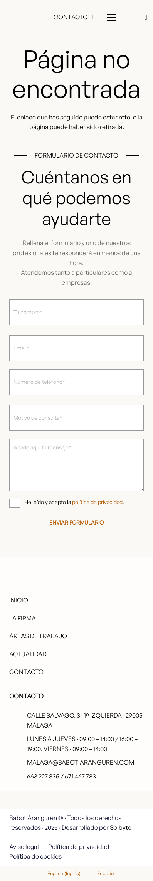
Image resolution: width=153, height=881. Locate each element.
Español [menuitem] (106, 873)
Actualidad (28, 654)
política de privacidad (97, 502)
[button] (111, 17)
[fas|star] (123, 812)
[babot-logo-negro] (24, 17)
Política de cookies (35, 856)
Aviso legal (24, 847)
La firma (22, 618)
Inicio (18, 600)
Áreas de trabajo (38, 636)
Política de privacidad (78, 847)
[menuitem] (59, 873)
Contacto (26, 672)
